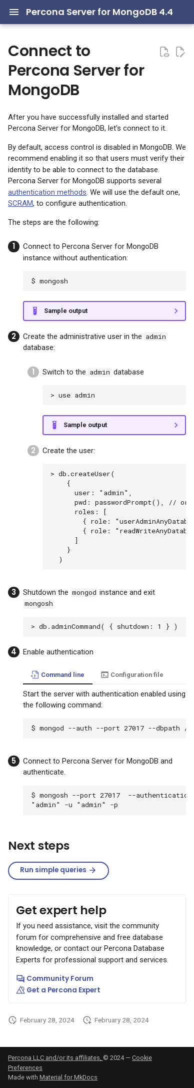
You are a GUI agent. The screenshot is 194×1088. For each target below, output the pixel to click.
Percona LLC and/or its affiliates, (55, 1057)
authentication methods (47, 192)
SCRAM (20, 203)
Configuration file (132, 674)
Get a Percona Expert (58, 990)
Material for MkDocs (69, 1077)
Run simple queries (58, 870)
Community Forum (55, 978)
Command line (57, 674)
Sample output (66, 310)
